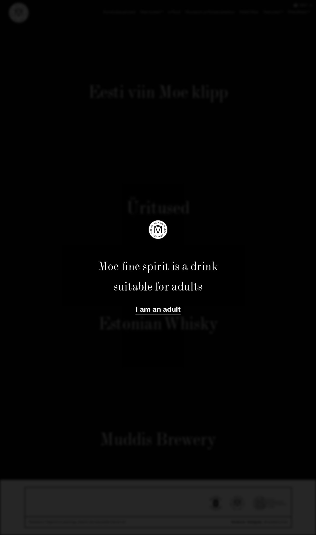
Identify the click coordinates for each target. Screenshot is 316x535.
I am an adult (158, 309)
